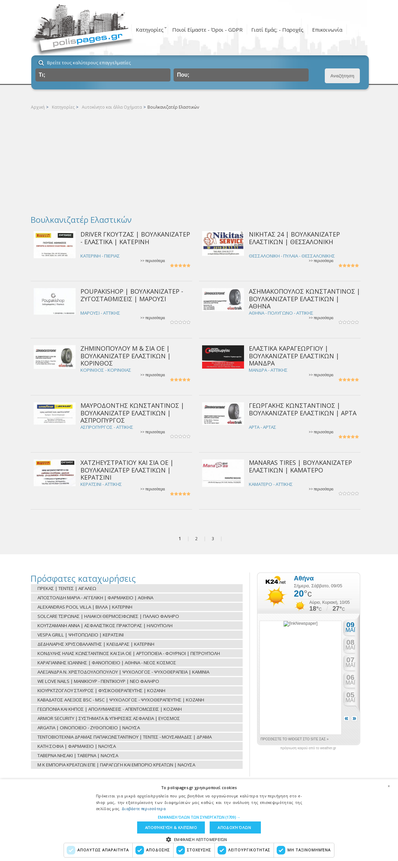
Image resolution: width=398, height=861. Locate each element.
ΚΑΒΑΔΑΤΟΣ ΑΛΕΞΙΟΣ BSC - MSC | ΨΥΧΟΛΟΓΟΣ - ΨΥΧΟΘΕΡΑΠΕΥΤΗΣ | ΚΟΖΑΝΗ (120, 700)
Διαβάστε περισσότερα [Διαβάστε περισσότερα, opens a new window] (144, 808)
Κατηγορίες (150, 29)
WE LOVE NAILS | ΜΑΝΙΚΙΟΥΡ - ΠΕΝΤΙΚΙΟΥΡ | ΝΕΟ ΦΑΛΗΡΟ (98, 681)
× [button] (389, 786)
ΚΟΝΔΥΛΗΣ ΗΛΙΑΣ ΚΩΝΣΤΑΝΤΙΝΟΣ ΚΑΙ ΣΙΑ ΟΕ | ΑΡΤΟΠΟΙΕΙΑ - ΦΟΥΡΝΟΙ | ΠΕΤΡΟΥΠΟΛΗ (128, 653)
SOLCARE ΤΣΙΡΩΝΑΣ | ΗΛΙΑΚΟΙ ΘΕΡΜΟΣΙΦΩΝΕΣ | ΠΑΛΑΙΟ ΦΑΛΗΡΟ (108, 616)
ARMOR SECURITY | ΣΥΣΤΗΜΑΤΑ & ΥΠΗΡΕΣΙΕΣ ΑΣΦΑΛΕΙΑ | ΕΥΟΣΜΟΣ (108, 718)
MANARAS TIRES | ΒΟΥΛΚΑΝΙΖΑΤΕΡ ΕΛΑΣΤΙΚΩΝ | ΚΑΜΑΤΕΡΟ (300, 466)
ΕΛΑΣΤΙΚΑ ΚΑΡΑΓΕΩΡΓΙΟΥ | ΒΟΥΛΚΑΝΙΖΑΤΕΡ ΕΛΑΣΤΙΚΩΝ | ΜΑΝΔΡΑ (294, 355)
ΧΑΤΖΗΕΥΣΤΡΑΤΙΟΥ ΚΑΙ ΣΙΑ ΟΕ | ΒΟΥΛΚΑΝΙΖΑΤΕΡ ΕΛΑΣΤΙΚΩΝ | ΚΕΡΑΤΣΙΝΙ (127, 469)
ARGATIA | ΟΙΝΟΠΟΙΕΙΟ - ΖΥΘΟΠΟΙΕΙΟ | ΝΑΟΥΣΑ (88, 727)
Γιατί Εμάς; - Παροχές (277, 29)
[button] (199, 817)
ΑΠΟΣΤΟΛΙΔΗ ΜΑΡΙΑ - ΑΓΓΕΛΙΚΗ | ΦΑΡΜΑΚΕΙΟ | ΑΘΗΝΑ (95, 598)
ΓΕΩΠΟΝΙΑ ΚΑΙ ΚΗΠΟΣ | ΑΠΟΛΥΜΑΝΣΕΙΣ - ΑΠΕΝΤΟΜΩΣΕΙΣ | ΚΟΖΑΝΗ (109, 709)
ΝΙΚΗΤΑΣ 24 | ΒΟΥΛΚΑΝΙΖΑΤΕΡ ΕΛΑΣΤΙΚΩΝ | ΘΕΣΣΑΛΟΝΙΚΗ (294, 238)
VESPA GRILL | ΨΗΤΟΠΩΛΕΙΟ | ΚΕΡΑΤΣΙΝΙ (80, 635)
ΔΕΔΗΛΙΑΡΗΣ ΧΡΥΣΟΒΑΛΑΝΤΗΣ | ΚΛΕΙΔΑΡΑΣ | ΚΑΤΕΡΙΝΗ (95, 644)
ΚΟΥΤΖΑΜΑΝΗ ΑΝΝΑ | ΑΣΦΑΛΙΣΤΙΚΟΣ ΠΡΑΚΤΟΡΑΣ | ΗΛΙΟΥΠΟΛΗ (105, 625)
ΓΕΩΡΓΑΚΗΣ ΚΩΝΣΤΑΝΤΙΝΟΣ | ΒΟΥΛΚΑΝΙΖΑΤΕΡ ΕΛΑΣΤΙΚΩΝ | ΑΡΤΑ (302, 409)
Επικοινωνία (327, 29)
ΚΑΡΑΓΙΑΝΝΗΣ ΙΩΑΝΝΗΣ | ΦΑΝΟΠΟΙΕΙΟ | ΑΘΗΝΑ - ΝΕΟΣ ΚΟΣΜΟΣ (106, 663)
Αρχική (38, 107)
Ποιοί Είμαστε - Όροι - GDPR (207, 29)
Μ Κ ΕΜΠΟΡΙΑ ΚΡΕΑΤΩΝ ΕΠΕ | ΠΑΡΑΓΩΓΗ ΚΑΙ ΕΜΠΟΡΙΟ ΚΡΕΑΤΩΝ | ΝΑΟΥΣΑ (116, 765)
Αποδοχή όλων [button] (234, 827)
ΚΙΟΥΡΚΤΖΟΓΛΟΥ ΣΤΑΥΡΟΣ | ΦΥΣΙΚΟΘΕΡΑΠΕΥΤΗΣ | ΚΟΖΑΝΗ (101, 690)
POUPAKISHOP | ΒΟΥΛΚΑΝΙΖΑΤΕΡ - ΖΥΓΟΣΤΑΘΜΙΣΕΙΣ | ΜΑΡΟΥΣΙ (131, 295)
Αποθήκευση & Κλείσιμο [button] (171, 827)
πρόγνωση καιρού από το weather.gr (308, 748)
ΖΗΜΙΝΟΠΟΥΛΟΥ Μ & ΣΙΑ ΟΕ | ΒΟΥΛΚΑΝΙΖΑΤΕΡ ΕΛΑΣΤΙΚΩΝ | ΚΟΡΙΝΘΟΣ (125, 355)
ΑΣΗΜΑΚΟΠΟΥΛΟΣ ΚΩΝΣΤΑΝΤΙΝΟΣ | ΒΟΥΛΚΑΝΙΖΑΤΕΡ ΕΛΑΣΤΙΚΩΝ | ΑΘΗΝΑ (304, 298)
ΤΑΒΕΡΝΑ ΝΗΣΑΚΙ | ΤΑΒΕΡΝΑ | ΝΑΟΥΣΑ (77, 755)
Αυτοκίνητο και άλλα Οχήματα (112, 107)
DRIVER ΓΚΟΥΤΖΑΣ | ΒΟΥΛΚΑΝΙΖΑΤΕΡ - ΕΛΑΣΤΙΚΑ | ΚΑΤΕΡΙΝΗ (135, 238)
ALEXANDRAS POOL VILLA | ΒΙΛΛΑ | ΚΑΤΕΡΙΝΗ (84, 607)
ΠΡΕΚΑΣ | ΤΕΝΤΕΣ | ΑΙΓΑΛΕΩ (66, 588)
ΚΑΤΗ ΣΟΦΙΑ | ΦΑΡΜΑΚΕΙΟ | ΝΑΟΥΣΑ (76, 746)
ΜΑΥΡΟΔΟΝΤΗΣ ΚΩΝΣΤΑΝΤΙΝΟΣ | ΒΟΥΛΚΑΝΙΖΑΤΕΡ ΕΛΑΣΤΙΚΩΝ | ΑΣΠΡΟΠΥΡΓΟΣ (132, 412)
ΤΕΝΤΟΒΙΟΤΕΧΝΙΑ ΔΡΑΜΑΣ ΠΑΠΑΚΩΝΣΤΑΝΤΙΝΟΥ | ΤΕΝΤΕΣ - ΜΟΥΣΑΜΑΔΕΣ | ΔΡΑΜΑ (124, 737)
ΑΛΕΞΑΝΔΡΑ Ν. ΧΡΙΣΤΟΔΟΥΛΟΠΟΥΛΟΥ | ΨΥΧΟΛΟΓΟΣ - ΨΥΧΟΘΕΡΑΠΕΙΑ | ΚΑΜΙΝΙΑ (123, 672)
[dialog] (199, 820)
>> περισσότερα (152, 261)
